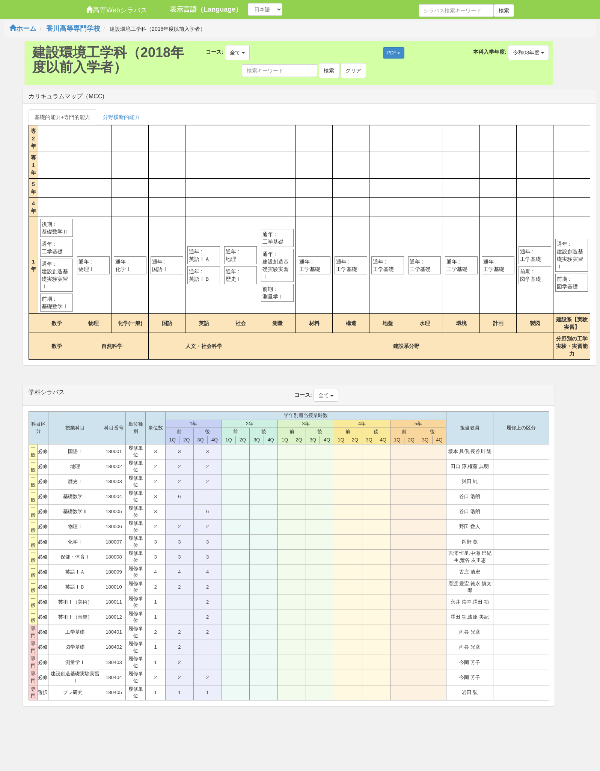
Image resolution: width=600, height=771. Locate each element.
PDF (393, 53)
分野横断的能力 (121, 117)
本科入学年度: (490, 52)
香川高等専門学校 (73, 28)
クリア (353, 71)
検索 (504, 11)
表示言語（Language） (206, 9)
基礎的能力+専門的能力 (62, 117)
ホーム (22, 28)
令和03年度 (528, 53)
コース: (214, 52)
